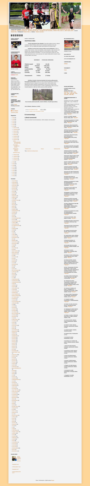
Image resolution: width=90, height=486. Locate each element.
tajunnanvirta (14, 397)
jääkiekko (14, 240)
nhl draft (13, 305)
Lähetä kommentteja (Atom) (32, 150)
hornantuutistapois (15, 218)
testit (13, 409)
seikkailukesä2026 (15, 379)
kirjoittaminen (14, 253)
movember (14, 298)
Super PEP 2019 (15, 390)
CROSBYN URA (15, 200)
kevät (13, 249)
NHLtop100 (14, 316)
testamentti (14, 407)
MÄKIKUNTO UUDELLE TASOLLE (15, 149)
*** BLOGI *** (75, 132)
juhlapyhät (14, 228)
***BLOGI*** (69, 114)
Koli (13, 255)
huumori (13, 219)
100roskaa (14, 186)
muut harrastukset (15, 301)
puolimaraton (14, 366)
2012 (13, 175)
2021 (13, 126)
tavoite (13, 404)
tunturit (13, 418)
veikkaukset (14, 437)
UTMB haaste (14, 430)
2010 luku (14, 188)
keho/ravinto (14, 243)
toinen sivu (14, 410)
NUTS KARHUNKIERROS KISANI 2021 (17, 142)
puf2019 (13, 365)
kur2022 (13, 261)
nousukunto (14, 320)
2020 (13, 161)
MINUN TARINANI (15, 295)
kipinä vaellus (14, 252)
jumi (13, 231)
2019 (13, 163)
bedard (13, 194)
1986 (75, 92)
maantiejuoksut (15, 280)
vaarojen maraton (15, 431)
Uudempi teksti (28, 148)
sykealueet (14, 395)
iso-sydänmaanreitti (16, 225)
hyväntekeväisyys (15, 221)
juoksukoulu (14, 235)
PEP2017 (14, 340)
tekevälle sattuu (15, 406)
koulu (13, 258)
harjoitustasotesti (15, 210)
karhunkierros (14, 241)
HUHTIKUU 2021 (16, 152)
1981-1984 (66, 92)
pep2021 (14, 344)
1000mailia (14, 182)
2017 (13, 167)
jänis (13, 238)
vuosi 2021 (14, 443)
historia (13, 216)
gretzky (13, 206)
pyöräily (13, 370)
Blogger (52, 480)
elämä (13, 201)
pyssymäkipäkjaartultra (16, 368)
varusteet (14, 436)
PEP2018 (14, 341)
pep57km (14, 347)
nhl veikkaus (14, 311)
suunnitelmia (14, 394)
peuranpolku (14, 350)
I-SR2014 (14, 222)
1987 (65, 93)
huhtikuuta (15, 154)
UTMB (13, 428)
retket (13, 373)
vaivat (13, 434)
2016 (13, 168)
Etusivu (42, 148)
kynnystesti (14, 264)
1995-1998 (71, 94)
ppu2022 (14, 359)
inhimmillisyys (14, 224)
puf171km (14, 360)
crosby (13, 198)
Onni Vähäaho (15, 110)
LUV (13, 277)
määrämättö (14, 303)
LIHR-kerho (14, 271)
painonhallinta (14, 329)
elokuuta (15, 134)
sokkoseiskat (14, 385)
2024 (13, 121)
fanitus (13, 203)
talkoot (13, 398)
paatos (13, 328)
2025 (13, 119)
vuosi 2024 (14, 446)
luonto (13, 276)
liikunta (13, 273)
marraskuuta (15, 129)
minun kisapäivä (15, 294)
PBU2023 (14, 334)
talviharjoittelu (14, 400)
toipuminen (14, 412)
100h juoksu (14, 185)
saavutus (14, 376)
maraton (42, 111)
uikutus (13, 419)
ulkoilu (13, 421)
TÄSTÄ (16, 74)
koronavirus (14, 256)
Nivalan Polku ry (27, 31)
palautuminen (14, 331)
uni (12, 427)
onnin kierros (14, 325)
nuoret (13, 322)
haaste (13, 207)
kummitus (14, 259)
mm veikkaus (14, 297)
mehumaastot (14, 291)
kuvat (13, 262)
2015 (13, 170)
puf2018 (13, 363)
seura (13, 381)
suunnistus (14, 392)
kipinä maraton (15, 250)
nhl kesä (13, 307)
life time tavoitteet (15, 270)
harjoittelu (31, 111)
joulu (13, 227)
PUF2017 (14, 362)
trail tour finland (15, 415)
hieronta (13, 213)
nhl (12, 304)
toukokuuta (15, 139)
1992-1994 (66, 94)
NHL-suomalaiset (15, 313)
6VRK (13, 191)
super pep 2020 (15, 391)
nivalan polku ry (15, 319)
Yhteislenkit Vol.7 (15, 469)
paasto (13, 326)
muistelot (14, 300)
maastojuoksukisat (15, 282)
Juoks (13, 232)
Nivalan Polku (14, 31)
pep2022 (14, 346)
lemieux (13, 268)
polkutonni (14, 356)
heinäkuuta (15, 136)
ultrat (13, 425)
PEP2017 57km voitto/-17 (58, 30)
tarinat (13, 401)
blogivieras (14, 197)
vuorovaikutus (14, 442)
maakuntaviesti (15, 279)
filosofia (13, 204)
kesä (13, 246)
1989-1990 (72, 93)
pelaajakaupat (15, 335)
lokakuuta (15, 131)
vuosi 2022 (14, 445)
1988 (68, 93)
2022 (13, 124)
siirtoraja (13, 382)
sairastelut (14, 378)
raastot (13, 372)
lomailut (13, 274)
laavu (13, 265)
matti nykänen (15, 288)
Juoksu (34, 111)
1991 (76, 93)
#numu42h (14, 180)
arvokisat (14, 192)
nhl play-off (14, 308)
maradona (14, 285)
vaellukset (14, 433)
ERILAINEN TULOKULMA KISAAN (16, 146)
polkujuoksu (14, 354)
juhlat (13, 230)
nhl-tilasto (14, 314)
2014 (13, 172)
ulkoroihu (14, 422)
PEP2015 (14, 337)
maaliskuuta (15, 156)
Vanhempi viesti (57, 148)
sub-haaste (14, 388)
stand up (13, 386)
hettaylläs (14, 212)
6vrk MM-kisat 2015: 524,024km (46, 30)
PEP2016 (14, 338)
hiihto (13, 215)
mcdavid (13, 289)
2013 (13, 173)
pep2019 (14, 343)
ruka (13, 375)
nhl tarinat (14, 310)
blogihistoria (14, 195)
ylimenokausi (14, 451)
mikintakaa (14, 292)
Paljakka (13, 332)
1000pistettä (14, 183)
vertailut (13, 439)
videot (13, 440)
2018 (13, 165)
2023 (13, 122)
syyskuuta (15, 132)
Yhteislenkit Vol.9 (15, 464)
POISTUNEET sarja (16, 352)
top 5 (13, 413)
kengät (13, 244)
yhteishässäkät (15, 448)
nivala (13, 317)
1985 (71, 92)
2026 (13, 117)
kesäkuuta (15, 137)
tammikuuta (15, 159)
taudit (13, 403)
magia (13, 283)
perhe (13, 349)
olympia (13, 323)
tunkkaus (14, 416)
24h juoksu (14, 189)
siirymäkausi (14, 384)
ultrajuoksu (14, 424)
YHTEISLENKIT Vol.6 (16, 466)
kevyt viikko (14, 247)
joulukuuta (15, 127)
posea (13, 357)
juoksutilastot (38, 111)
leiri (12, 267)
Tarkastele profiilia (14, 112)
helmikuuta (15, 158)
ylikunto (13, 449)
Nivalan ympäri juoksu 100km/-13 (49, 29)
